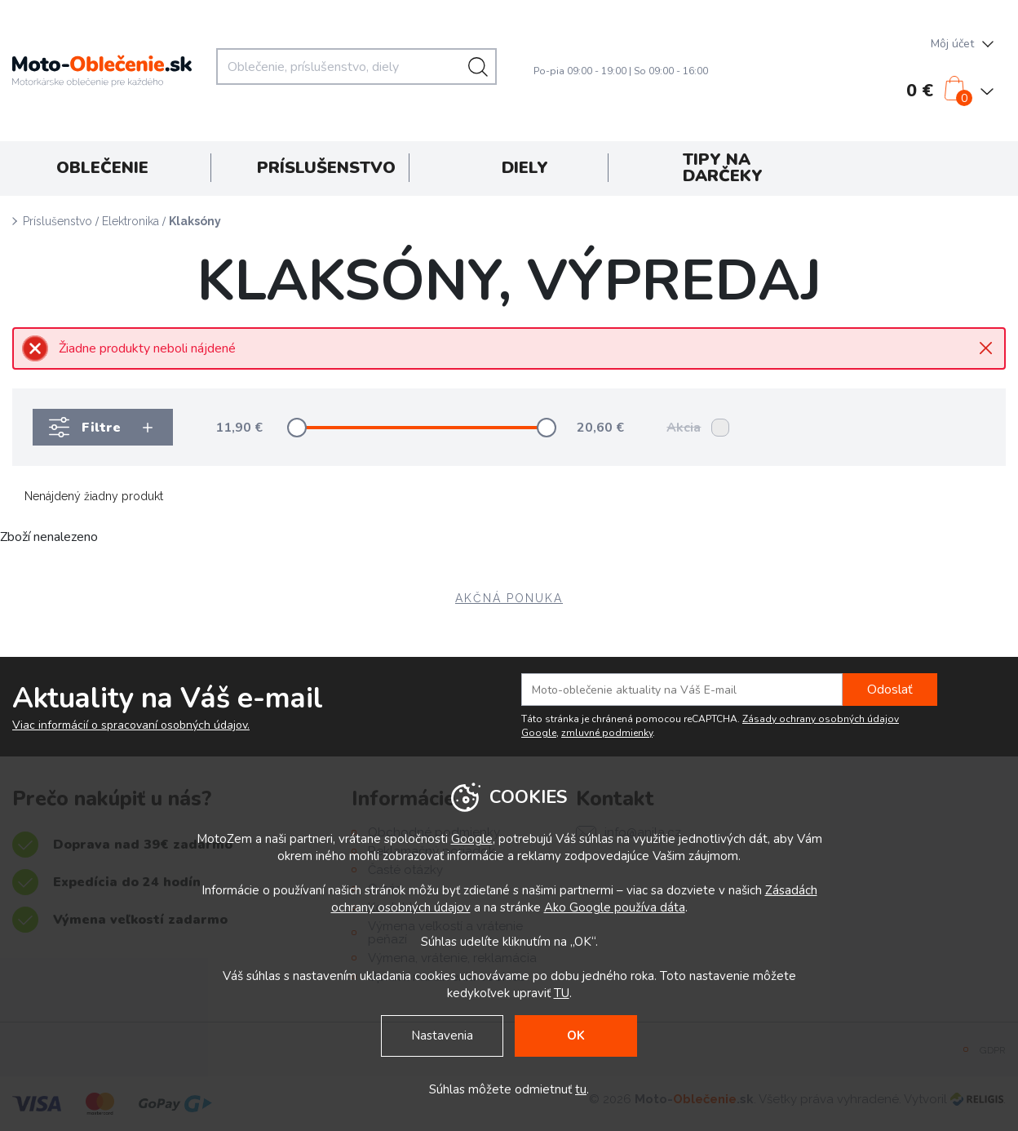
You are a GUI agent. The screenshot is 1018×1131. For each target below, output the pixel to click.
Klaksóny (195, 221)
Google (472, 839)
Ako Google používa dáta (614, 907)
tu (580, 1089)
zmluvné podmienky (607, 732)
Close (986, 348)
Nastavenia (442, 1035)
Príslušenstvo (57, 221)
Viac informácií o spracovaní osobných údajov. (131, 725)
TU (561, 993)
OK (576, 1035)
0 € (919, 91)
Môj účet (952, 43)
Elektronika (130, 221)
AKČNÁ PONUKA (509, 598)
